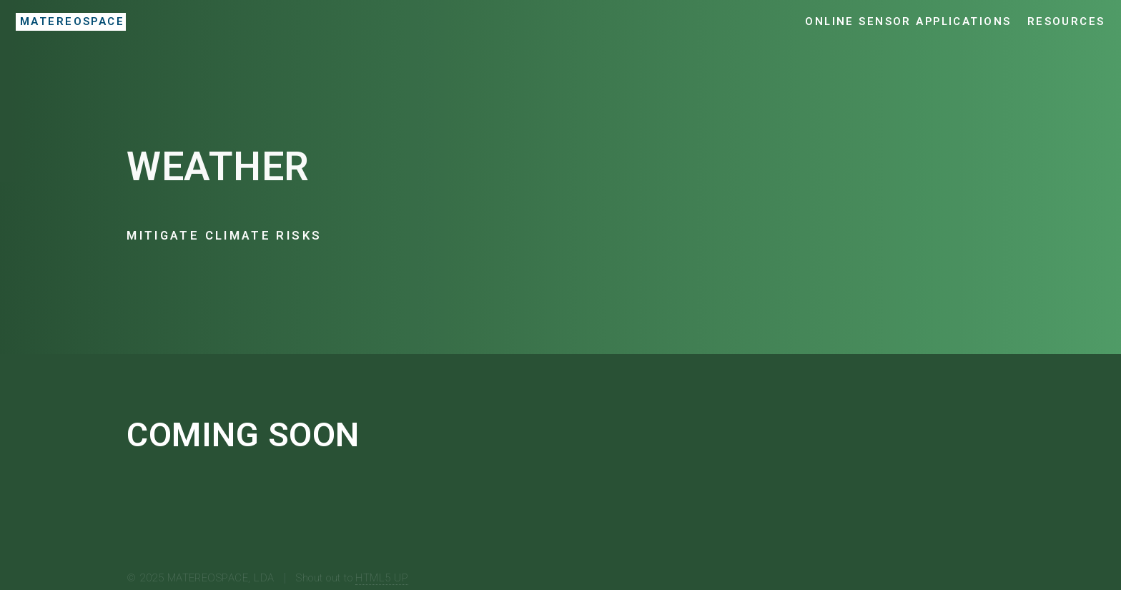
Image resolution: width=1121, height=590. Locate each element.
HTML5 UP (381, 577)
